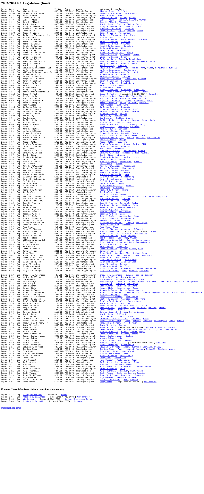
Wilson (145, 108)
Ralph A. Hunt (107, 391)
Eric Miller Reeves (110, 422)
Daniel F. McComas (109, 200)
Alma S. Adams (107, 12)
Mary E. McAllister (110, 197)
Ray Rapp (104, 244)
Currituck (141, 234)
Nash (136, 85)
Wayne (140, 35)
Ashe (123, 312)
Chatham (120, 140)
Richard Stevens (108, 441)
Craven (125, 132)
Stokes (130, 27)
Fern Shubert (106, 430)
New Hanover (130, 179)
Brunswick (123, 150)
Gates (150, 80)
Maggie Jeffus (107, 169)
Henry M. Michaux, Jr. (112, 213)
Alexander (126, 273)
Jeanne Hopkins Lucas (111, 401)
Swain (152, 142)
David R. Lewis (108, 190)
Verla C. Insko (108, 166)
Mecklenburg (131, 14)
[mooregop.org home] (11, 485)
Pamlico (135, 132)
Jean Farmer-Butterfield (113, 108)
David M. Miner (108, 218)
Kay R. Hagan (106, 375)
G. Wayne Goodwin (109, 129)
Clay (128, 302)
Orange (123, 19)
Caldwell (132, 116)
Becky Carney (106, 59)
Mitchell (143, 116)
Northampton (153, 163)
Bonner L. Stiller (109, 278)
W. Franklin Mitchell (111, 221)
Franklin (122, 22)
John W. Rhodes (108, 252)
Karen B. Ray (106, 247)
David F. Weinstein (110, 454)
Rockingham (135, 69)
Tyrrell (173, 80)
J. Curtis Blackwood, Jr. (113, 40)
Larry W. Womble (108, 315)
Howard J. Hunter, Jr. (112, 163)
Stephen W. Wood (108, 318)
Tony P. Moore (107, 407)
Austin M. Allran (109, 331)
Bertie (130, 163)
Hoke (123, 46)
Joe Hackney (106, 140)
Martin (136, 171)
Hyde (137, 305)
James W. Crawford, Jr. (112, 72)
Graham (136, 302)
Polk (131, 289)
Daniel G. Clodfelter (111, 354)
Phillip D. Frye (108, 116)
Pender (141, 179)
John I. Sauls (107, 258)
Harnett (142, 93)
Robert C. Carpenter (110, 349)
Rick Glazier (106, 124)
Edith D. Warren (108, 297)
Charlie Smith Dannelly (112, 360)
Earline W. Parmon (109, 237)
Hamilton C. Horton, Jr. (113, 386)
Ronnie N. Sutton (109, 281)
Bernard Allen (107, 17)
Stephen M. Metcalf (33, 478)
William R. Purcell (110, 414)
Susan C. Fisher (108, 111)
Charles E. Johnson (110, 171)
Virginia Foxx (107, 367)
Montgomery (139, 119)
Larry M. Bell (107, 35)
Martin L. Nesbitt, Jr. (112, 409)
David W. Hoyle (108, 388)
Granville (142, 72)
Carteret (124, 242)
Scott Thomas (106, 446)
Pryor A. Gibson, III (111, 119)
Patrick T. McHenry (110, 205)
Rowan (124, 67)
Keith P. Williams (109, 307)
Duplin (121, 35)
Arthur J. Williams (110, 305)
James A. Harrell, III (112, 148)
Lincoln (121, 184)
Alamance (123, 25)
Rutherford (139, 106)
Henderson (127, 182)
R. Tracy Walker (108, 292)
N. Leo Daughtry (108, 87)
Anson (128, 119)
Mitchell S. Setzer (110, 263)
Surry (139, 27)
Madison (126, 244)
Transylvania (141, 182)
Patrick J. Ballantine (34, 473)
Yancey (136, 244)
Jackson (135, 142)
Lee (129, 258)
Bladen (114, 231)
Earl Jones (105, 176)
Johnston (124, 74)
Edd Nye (104, 231)
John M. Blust (107, 43)
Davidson (125, 95)
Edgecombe (134, 108)
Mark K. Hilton (108, 153)
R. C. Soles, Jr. (109, 438)
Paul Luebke (106, 195)
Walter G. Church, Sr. (112, 61)
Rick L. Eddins (108, 101)
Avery (123, 116)
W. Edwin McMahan (109, 210)
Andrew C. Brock (108, 346)
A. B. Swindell (108, 443)
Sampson (131, 35)
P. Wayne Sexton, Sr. (111, 265)
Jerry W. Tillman (109, 448)
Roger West (105, 302)
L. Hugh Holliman (109, 155)
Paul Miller (106, 216)
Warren (142, 22)
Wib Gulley (28, 475)
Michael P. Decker (109, 90)
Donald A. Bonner (109, 46)
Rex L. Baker (106, 27)
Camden (130, 234)
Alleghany (132, 148)
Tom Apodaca (106, 333)
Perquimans (161, 80)
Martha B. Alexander (110, 14)
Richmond (125, 129)
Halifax (133, 22)
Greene (123, 297)
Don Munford (106, 229)
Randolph (128, 53)
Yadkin (134, 158)
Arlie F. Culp (107, 77)
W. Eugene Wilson (109, 312)
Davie (134, 161)
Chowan (134, 80)
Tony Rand (105, 420)
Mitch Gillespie (108, 121)
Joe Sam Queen (107, 417)
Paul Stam (105, 271)
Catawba (123, 153)
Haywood (125, 142)
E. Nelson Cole (108, 69)
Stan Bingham (106, 341)
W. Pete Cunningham (110, 82)
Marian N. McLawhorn (110, 208)
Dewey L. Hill (107, 150)
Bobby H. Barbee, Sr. (111, 30)
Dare (143, 80)
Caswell (123, 69)
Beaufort (128, 305)
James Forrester (108, 365)
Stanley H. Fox (108, 114)
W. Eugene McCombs (32, 470)
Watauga (132, 312)
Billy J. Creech (108, 74)
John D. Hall (106, 145)
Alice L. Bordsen (109, 48)
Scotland (142, 46)
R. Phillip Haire (109, 142)
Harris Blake (106, 344)
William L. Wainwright (112, 286)
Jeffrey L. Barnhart (110, 33)
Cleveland (125, 64)
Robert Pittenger (109, 412)
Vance (152, 72)
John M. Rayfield (109, 250)
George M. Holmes (109, 158)
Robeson (132, 46)
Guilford (122, 12)
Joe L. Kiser (106, 184)
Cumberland (130, 93)
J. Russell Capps (109, 56)
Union (138, 30)
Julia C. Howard (108, 161)
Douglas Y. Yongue (109, 323)
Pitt (144, 171)
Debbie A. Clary (108, 64)
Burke (130, 61)
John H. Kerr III (109, 396)
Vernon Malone (107, 404)
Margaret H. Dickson (110, 93)
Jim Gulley (105, 137)
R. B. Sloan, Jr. (109, 433)
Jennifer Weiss (108, 299)
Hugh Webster (106, 451)
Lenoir (136, 187)
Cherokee (119, 302)
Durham (131, 72)
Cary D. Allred (108, 25)
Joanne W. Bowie (109, 51)
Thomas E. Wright (109, 320)
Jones (139, 286)
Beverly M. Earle (109, 98)
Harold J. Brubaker (110, 53)
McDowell (143, 121)
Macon (144, 142)
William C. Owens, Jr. (112, 234)
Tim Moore (105, 224)
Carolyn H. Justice (110, 179)
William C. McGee (109, 203)
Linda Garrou (106, 370)
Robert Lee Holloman (110, 383)
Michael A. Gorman (109, 132)
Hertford (140, 163)
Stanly (129, 30)
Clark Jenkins (107, 394)
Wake (120, 17)
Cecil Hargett (107, 378)
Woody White (106, 456)
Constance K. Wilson (110, 310)
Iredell (143, 161)
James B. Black (108, 38)
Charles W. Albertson (111, 328)
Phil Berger (106, 339)
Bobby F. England (109, 106)
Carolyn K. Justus (109, 182)
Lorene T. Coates (109, 67)
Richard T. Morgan (109, 226)
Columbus (134, 150)
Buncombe (153, 111)
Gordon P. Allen (108, 19)
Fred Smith (105, 435)
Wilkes (123, 292)
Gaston (136, 64)
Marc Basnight (107, 336)
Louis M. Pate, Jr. (110, 239)
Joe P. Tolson (107, 284)
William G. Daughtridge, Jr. (115, 85)
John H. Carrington (110, 352)
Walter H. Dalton (109, 357)
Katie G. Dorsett (109, 362)
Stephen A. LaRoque (110, 187)
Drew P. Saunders (109, 260)
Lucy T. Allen (107, 22)
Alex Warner (106, 294)
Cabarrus (129, 33)
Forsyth (121, 27)
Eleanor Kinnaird (109, 399)
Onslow (123, 135)
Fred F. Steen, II (109, 276)
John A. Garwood (108, 373)
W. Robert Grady (108, 135)
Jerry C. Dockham (109, 95)
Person (132, 19)
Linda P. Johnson (109, 174)
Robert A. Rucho (108, 425)
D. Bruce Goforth (109, 127)
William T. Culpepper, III (114, 80)
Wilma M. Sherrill (109, 268)
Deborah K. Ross (108, 255)
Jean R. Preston (108, 242)
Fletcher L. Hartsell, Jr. (114, 380)
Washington (147, 305)
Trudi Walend (106, 289)
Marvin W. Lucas (108, 192)
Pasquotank (162, 234)
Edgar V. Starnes (109, 273)
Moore (125, 226)
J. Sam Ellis (106, 103)
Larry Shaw (105, 428)
